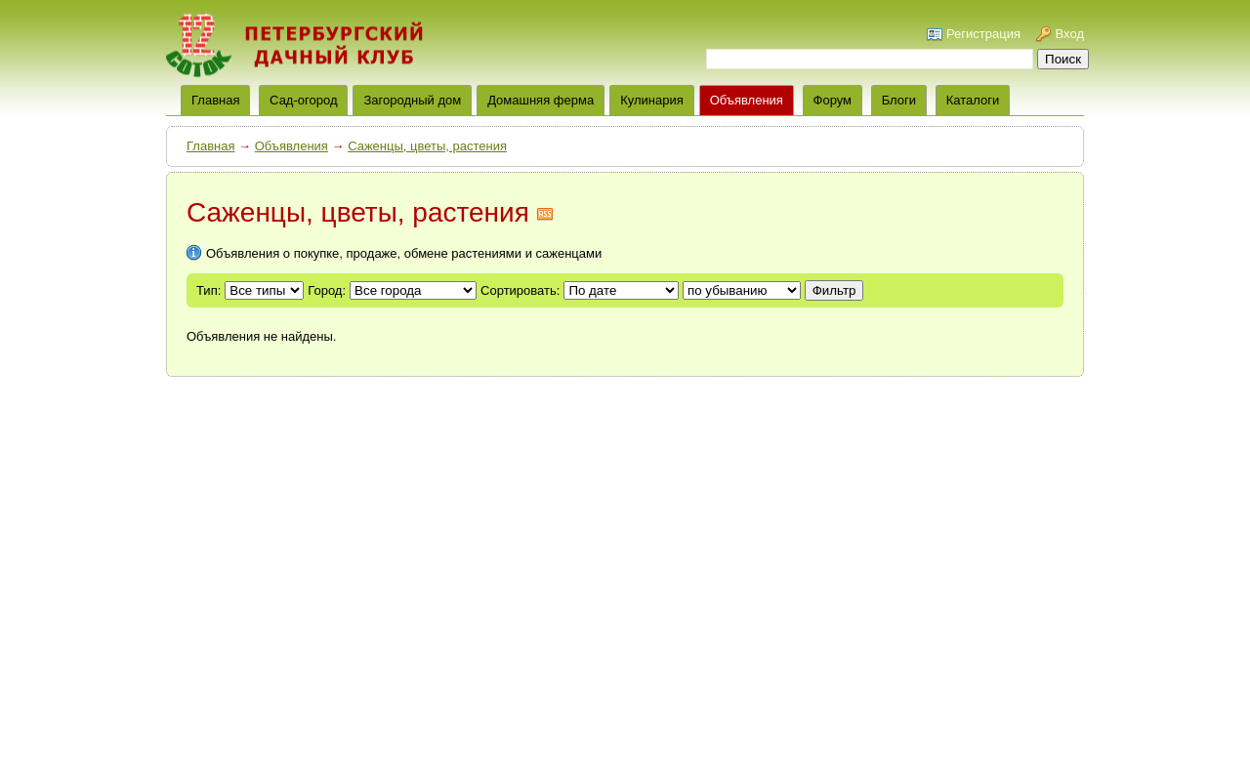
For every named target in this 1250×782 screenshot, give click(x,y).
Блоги (899, 100)
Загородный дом (412, 100)
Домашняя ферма (540, 100)
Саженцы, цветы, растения (427, 146)
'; (742, 290)
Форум (833, 100)
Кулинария (652, 100)
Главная (210, 146)
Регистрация (983, 33)
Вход (1070, 33)
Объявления (746, 100)
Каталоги (973, 100)
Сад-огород (303, 100)
